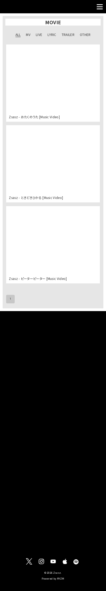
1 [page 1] (10, 299)
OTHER (85, 34)
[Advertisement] (53, 370)
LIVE (39, 34)
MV (28, 34)
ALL (18, 34)
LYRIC (52, 34)
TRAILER (68, 34)
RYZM (60, 578)
